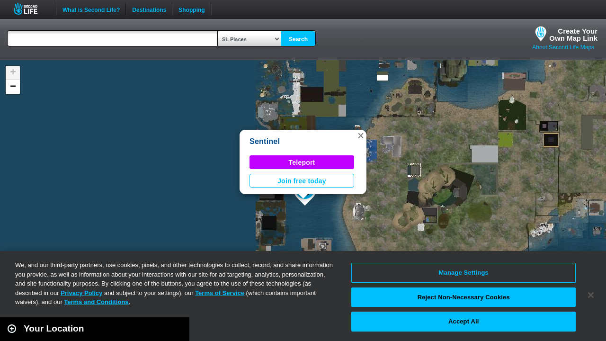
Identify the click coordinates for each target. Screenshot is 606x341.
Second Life (31, 8)
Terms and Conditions (96, 301)
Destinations (149, 9)
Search (298, 39)
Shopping (191, 9)
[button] (360, 135)
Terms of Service (219, 292)
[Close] (590, 295)
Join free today (301, 181)
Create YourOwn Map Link (573, 34)
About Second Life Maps (563, 47)
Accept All (463, 321)
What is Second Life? (91, 9)
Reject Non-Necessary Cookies (464, 297)
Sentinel (265, 141)
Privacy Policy (81, 292)
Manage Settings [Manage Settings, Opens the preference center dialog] (464, 272)
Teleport (302, 162)
